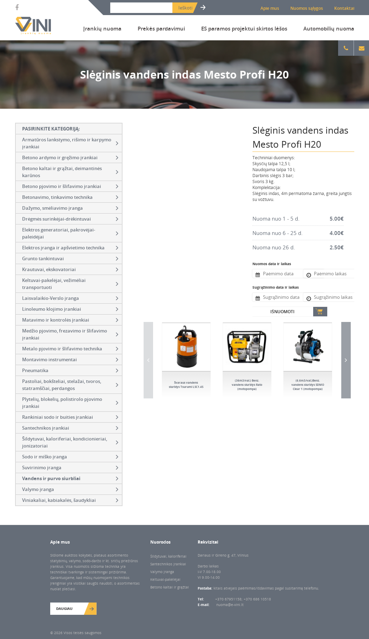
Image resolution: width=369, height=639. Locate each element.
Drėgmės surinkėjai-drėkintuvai (70, 218)
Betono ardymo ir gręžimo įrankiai (70, 157)
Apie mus (270, 8)
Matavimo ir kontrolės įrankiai (70, 319)
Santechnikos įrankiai (70, 427)
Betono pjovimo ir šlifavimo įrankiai (70, 186)
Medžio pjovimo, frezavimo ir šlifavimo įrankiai (70, 334)
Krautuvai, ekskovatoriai (70, 269)
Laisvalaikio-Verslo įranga (70, 298)
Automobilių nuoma (328, 28)
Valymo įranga (70, 489)
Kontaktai (344, 8)
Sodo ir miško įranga (70, 456)
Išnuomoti (282, 312)
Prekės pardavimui (161, 28)
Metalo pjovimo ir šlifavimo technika (70, 348)
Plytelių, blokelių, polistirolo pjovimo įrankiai (70, 402)
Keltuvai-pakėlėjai (165, 579)
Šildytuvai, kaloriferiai (168, 556)
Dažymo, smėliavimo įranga (70, 207)
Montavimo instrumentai (70, 359)
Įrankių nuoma (102, 28)
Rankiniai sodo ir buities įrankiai (70, 417)
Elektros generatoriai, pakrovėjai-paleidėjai (70, 233)
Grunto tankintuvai (70, 258)
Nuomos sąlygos (306, 8)
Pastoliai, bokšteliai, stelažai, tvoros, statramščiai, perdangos (70, 384)
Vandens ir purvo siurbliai (70, 478)
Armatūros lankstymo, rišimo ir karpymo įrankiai (70, 143)
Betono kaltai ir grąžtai (169, 587)
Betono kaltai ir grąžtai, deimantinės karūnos (70, 172)
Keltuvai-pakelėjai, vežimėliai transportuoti (70, 283)
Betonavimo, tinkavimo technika (70, 197)
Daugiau (64, 608)
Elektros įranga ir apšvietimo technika (70, 247)
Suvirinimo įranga (70, 467)
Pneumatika (70, 370)
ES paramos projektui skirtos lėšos (244, 28)
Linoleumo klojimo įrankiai (70, 308)
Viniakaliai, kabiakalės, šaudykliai (70, 500)
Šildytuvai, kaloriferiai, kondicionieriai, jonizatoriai (70, 442)
